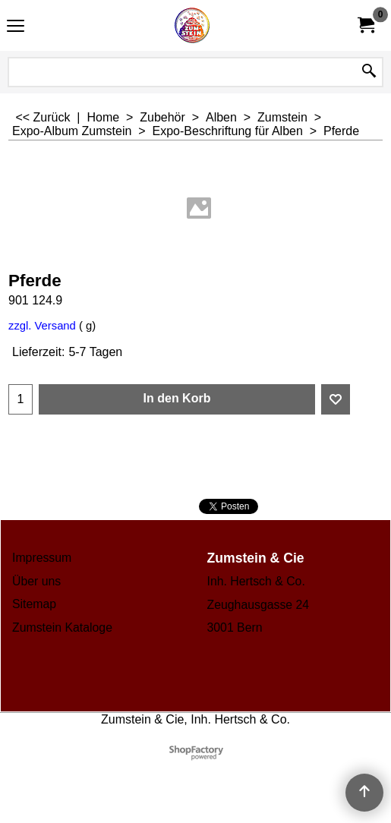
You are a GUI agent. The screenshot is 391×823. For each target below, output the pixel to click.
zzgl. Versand (42, 326)
